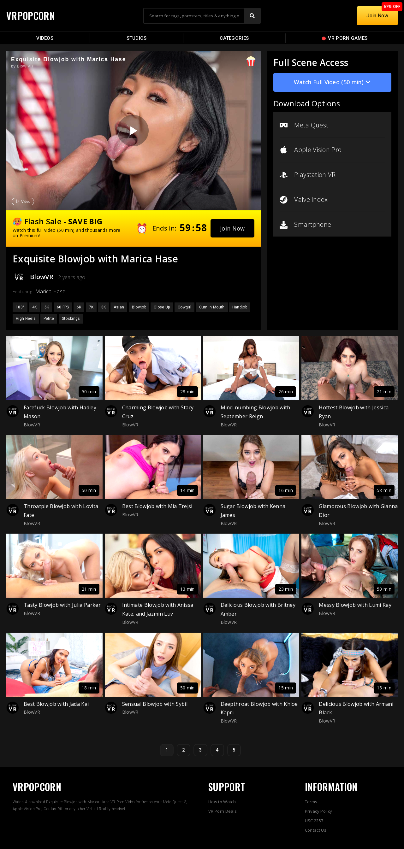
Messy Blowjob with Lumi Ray (355, 604)
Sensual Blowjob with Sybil (154, 703)
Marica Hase (50, 291)
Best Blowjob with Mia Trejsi (157, 506)
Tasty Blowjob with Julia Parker (62, 604)
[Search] (252, 16)
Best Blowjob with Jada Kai (56, 703)
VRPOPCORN (30, 16)
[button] (232, 228)
